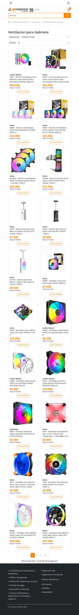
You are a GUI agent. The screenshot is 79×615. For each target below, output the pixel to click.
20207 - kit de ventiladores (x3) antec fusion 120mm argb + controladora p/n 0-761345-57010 (55, 79)
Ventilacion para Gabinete (52, 22)
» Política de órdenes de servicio (22, 581)
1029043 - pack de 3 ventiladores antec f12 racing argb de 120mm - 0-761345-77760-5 (23, 180)
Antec (44, 75)
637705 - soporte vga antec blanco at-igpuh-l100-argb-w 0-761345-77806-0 (22, 282)
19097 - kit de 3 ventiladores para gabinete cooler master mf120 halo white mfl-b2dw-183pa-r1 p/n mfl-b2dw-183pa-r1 (23, 79)
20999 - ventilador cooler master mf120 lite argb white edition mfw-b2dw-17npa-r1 (23, 383)
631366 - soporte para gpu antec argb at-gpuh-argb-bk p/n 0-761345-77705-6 (55, 180)
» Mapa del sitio (48, 570)
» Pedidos (45, 588)
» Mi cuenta (46, 584)
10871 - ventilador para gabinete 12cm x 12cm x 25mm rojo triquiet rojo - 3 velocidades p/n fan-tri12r (55, 434)
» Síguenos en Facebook (52, 574)
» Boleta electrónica (50, 579)
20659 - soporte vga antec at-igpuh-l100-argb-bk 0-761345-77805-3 (54, 231)
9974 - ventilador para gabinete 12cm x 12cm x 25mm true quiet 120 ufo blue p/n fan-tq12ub (22, 484)
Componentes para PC (21, 22)
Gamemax (14, 429)
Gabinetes (36, 22)
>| (46, 555)
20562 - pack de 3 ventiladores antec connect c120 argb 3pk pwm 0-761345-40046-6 (54, 130)
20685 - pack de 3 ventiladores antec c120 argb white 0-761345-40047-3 (23, 130)
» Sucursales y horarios (18, 589)
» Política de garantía (17, 577)
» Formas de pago (16, 585)
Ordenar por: (14, 37)
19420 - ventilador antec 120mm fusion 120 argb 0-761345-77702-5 (23, 332)
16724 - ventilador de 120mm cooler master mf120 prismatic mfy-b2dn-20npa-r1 (54, 383)
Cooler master (16, 75)
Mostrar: (12, 43)
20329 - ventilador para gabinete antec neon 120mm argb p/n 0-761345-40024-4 (55, 535)
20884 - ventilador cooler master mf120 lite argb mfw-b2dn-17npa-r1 (55, 332)
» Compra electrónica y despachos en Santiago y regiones (19, 596)
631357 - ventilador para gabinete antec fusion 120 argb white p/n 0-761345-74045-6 (23, 535)
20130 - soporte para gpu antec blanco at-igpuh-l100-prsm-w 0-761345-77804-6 (22, 231)
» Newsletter (46, 592)
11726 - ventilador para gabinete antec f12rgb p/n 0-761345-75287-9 (55, 484)
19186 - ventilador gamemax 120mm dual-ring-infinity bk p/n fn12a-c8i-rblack (22, 434)
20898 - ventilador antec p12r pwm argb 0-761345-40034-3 (54, 282)
